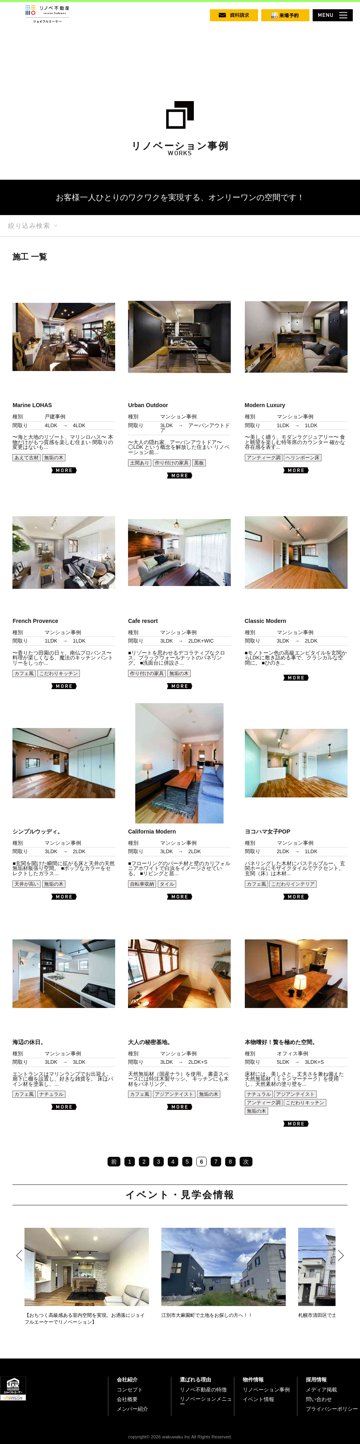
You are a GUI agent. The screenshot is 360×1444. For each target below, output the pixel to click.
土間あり (139, 463)
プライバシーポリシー (332, 1409)
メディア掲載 (321, 1389)
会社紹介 (127, 1379)
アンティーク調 (264, 457)
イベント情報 (258, 1399)
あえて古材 (26, 457)
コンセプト (130, 1389)
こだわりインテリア (293, 884)
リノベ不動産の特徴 (203, 1389)
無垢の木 (53, 457)
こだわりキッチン (58, 673)
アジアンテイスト (174, 1094)
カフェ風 (24, 673)
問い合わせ (319, 1399)
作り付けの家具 (172, 463)
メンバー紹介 (132, 1409)
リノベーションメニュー (206, 1401)
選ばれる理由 (195, 1379)
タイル (167, 884)
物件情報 (253, 1379)
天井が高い (26, 884)
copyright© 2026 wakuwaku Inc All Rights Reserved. (180, 1436)
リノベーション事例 (266, 1389)
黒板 (199, 463)
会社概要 (127, 1399)
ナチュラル (51, 1094)
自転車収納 (142, 884)
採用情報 (316, 1379)
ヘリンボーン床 (302, 457)
